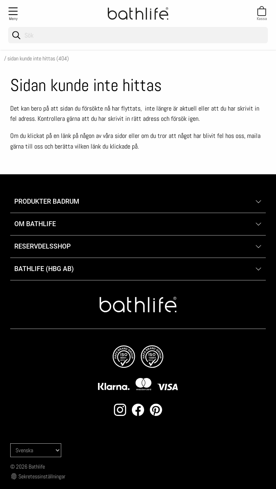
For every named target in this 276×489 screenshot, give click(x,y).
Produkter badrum (46, 201)
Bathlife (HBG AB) (45, 269)
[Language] (35, 450)
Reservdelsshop (42, 246)
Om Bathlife (35, 224)
